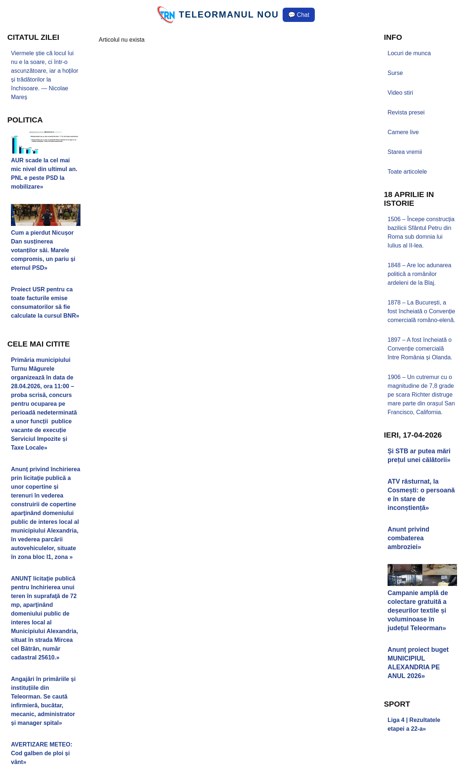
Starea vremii (405, 152)
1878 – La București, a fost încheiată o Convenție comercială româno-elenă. (421, 311)
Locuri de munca (409, 53)
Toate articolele (407, 172)
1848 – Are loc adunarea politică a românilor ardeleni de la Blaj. (419, 274)
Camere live (403, 132)
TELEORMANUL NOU (229, 14)
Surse (395, 73)
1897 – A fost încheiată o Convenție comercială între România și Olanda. (420, 348)
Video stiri (400, 93)
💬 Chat (298, 15)
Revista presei (406, 112)
